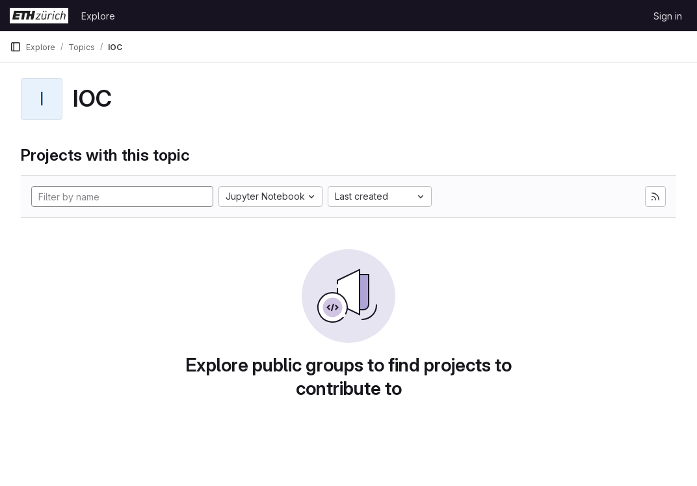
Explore (98, 15)
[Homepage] (39, 15)
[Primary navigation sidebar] (15, 46)
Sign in (667, 15)
